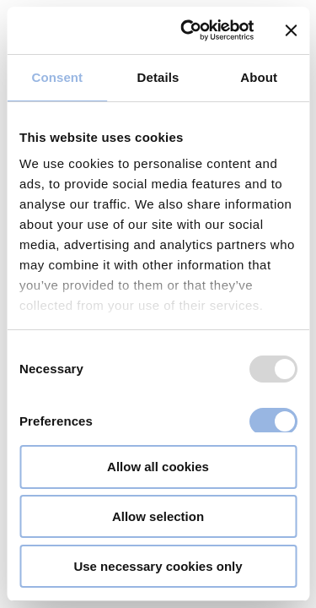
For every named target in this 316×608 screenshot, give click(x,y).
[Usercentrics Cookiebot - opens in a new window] (188, 30)
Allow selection (158, 516)
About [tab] (258, 77)
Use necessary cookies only (157, 566)
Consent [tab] (57, 77)
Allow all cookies (158, 466)
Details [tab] (158, 77)
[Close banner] (291, 30)
